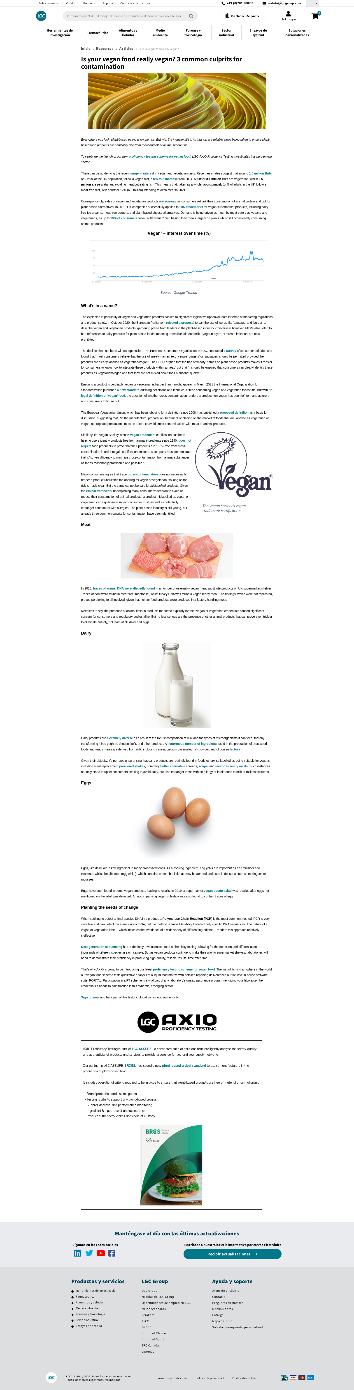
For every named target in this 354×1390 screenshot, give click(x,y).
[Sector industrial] (72, 1321)
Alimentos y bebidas (90, 1302)
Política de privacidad (209, 1378)
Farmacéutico (85, 1296)
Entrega (218, 1315)
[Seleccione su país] (312, 3)
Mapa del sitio (222, 1321)
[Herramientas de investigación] (72, 1291)
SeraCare (148, 1315)
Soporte (108, 3)
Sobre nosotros (49, 3)
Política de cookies (244, 1378)
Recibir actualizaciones (229, 1254)
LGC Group (150, 1291)
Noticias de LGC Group (158, 1297)
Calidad (71, 3)
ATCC (145, 1321)
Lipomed (148, 1351)
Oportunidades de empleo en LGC (166, 1303)
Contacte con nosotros (135, 3)
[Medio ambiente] (72, 1309)
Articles (126, 49)
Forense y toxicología (90, 1314)
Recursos (89, 3)
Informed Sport (153, 1339)
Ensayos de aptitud (89, 1326)
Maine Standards (154, 1309)
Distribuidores (222, 1309)
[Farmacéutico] (72, 1297)
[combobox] (130, 16)
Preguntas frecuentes (227, 1303)
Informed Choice (154, 1333)
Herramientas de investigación (97, 1291)
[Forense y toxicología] (72, 1315)
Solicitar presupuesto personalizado (238, 1327)
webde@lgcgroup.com (284, 3)
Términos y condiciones (171, 1378)
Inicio (86, 49)
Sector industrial (87, 1320)
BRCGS (146, 1327)
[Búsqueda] (191, 16)
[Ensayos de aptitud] (72, 1326)
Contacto (219, 1297)
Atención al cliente (225, 1291)
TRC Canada (150, 1345)
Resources (105, 49)
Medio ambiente (87, 1308)
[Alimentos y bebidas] (72, 1303)
